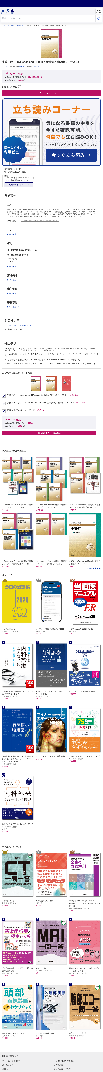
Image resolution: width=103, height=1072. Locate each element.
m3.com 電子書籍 (8, 25)
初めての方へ (59, 1065)
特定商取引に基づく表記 (64, 1061)
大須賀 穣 (20, 25)
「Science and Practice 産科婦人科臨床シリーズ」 (40, 221)
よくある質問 (7, 1065)
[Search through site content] (48, 18)
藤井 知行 (23, 66)
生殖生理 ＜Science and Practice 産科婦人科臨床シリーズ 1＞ (37, 395)
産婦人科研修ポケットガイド (21, 410)
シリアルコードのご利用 (64, 1069)
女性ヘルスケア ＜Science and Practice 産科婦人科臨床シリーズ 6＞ (41, 403)
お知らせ (6, 1069)
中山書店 (37, 66)
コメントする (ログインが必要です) (18, 325)
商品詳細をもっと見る (17, 185)
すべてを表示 (93, 568)
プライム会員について (11, 1061)
